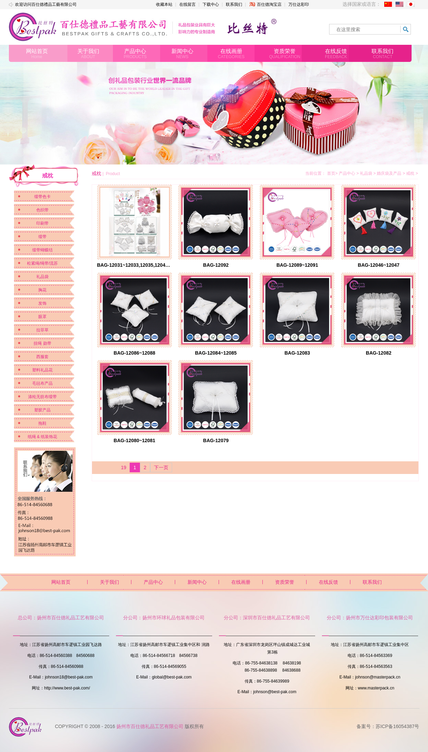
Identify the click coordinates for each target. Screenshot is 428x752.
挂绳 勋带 (42, 343)
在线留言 (187, 4)
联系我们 (234, 4)
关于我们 (109, 582)
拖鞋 (42, 423)
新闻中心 (197, 582)
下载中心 (211, 4)
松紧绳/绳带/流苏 (42, 263)
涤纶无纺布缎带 (42, 396)
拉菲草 (42, 330)
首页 (331, 173)
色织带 (42, 210)
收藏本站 (164, 4)
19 (124, 467)
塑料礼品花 (42, 370)
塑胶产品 (42, 410)
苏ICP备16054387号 (397, 726)
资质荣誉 (284, 582)
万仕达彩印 (298, 4)
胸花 (42, 290)
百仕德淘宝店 (265, 4)
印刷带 (42, 223)
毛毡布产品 (42, 383)
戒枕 (412, 173)
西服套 (42, 356)
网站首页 (60, 582)
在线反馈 (328, 582)
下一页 (161, 467)
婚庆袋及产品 (391, 173)
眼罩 (42, 316)
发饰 (42, 303)
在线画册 (240, 582)
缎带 (42, 236)
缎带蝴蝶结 (42, 250)
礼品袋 (42, 276)
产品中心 (349, 173)
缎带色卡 (42, 196)
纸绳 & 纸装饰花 (42, 436)
